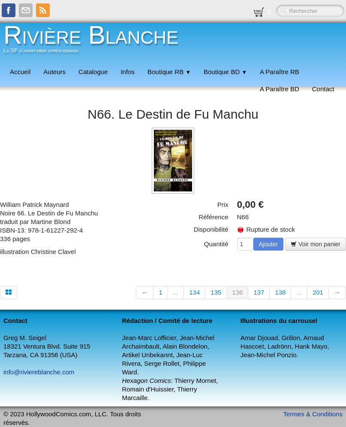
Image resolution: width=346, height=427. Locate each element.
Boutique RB (169, 71)
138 (280, 292)
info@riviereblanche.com (38, 372)
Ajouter (268, 244)
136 (237, 292)
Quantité (216, 244)
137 (258, 292)
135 (216, 292)
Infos (127, 71)
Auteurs (54, 71)
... (176, 292)
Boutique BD (225, 71)
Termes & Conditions (313, 414)
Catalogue (93, 71)
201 (318, 292)
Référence (213, 217)
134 (194, 292)
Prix (223, 204)
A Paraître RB (279, 71)
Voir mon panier (315, 244)
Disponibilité (211, 229)
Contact (323, 89)
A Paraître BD (279, 89)
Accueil (20, 71)
